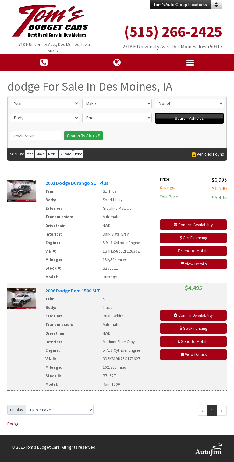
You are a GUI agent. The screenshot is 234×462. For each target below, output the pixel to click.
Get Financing (193, 237)
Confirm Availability (193, 224)
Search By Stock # (83, 135)
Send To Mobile (193, 250)
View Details (193, 264)
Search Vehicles (189, 118)
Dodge (13, 423)
